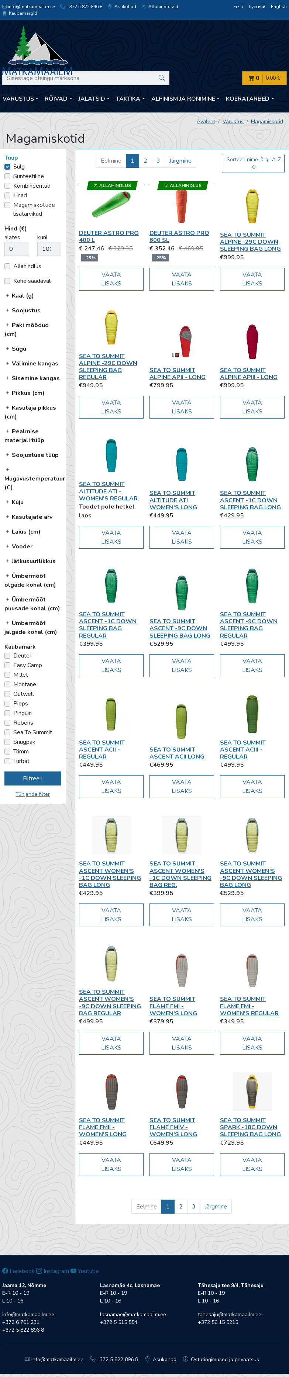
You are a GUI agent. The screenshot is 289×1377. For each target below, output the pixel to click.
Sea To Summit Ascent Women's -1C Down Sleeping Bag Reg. (180, 874)
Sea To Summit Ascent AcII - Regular (102, 750)
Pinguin (22, 713)
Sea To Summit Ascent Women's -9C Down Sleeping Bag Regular (110, 1002)
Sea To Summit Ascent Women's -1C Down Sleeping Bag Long (110, 874)
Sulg (19, 167)
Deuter (22, 656)
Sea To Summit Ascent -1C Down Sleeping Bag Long (250, 500)
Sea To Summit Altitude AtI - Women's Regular (108, 491)
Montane (24, 684)
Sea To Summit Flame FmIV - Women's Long (173, 1127)
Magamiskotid (267, 121)
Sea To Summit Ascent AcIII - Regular (243, 750)
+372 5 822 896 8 (81, 7)
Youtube (84, 1271)
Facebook (18, 1271)
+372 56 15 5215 (218, 1322)
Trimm (21, 752)
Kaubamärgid (19, 13)
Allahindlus (27, 266)
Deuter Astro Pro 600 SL (179, 236)
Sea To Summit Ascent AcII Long (176, 753)
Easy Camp (27, 665)
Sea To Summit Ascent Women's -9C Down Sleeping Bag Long (251, 874)
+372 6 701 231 (20, 1322)
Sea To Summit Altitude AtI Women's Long (173, 500)
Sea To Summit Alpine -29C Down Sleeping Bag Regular (108, 367)
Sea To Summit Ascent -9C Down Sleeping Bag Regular (249, 625)
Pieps (20, 704)
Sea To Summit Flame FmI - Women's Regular (249, 1006)
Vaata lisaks (111, 279)
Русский (257, 7)
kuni (42, 237)
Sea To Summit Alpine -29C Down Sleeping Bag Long (250, 242)
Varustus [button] (18, 99)
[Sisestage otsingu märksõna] (85, 78)
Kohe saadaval (32, 281)
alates (12, 237)
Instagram (52, 1271)
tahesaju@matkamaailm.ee (229, 1314)
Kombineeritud (32, 186)
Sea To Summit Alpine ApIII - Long (249, 373)
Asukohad (122, 7)
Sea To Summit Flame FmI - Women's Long (173, 1006)
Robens (23, 723)
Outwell (23, 694)
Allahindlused (160, 7)
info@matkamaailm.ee (28, 7)
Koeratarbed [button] (247, 99)
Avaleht (206, 121)
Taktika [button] (128, 99)
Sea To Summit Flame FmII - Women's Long (103, 1127)
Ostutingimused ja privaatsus (221, 1359)
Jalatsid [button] (92, 99)
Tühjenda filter (33, 794)
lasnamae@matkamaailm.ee (133, 1314)
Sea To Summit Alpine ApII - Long (177, 373)
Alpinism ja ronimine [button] (183, 99)
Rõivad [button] (56, 99)
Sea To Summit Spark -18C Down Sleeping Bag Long (250, 1127)
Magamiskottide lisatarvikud (34, 209)
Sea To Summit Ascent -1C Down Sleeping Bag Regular (108, 625)
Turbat (21, 761)
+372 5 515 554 (118, 1322)
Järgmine (180, 161)
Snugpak (24, 742)
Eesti (238, 7)
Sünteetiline (28, 176)
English (279, 7)
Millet (20, 675)
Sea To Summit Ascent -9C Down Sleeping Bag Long (179, 628)
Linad (20, 195)
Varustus (233, 121)
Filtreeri (32, 778)
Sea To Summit (32, 732)
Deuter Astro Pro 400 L (109, 236)
